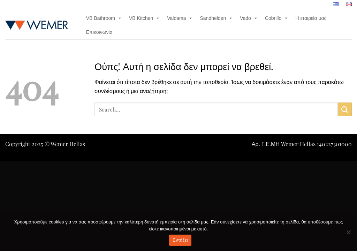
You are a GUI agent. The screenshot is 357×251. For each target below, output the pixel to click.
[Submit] (345, 109)
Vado (249, 18)
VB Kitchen (144, 18)
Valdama (180, 18)
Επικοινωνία (99, 32)
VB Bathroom (104, 18)
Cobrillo (276, 18)
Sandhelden (216, 18)
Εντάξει (180, 240)
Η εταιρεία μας (310, 18)
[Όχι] (348, 234)
